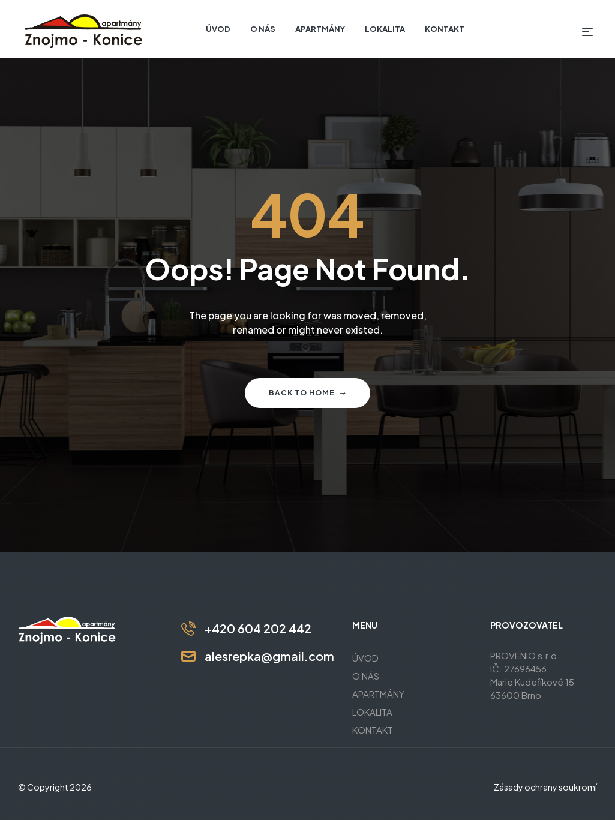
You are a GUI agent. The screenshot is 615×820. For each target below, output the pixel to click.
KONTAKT (372, 729)
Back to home (307, 392)
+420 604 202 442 (258, 628)
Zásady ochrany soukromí (545, 787)
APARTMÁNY (378, 693)
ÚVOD (365, 657)
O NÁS (365, 675)
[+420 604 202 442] (188, 628)
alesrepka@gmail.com (269, 655)
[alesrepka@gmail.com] (188, 656)
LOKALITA (372, 711)
